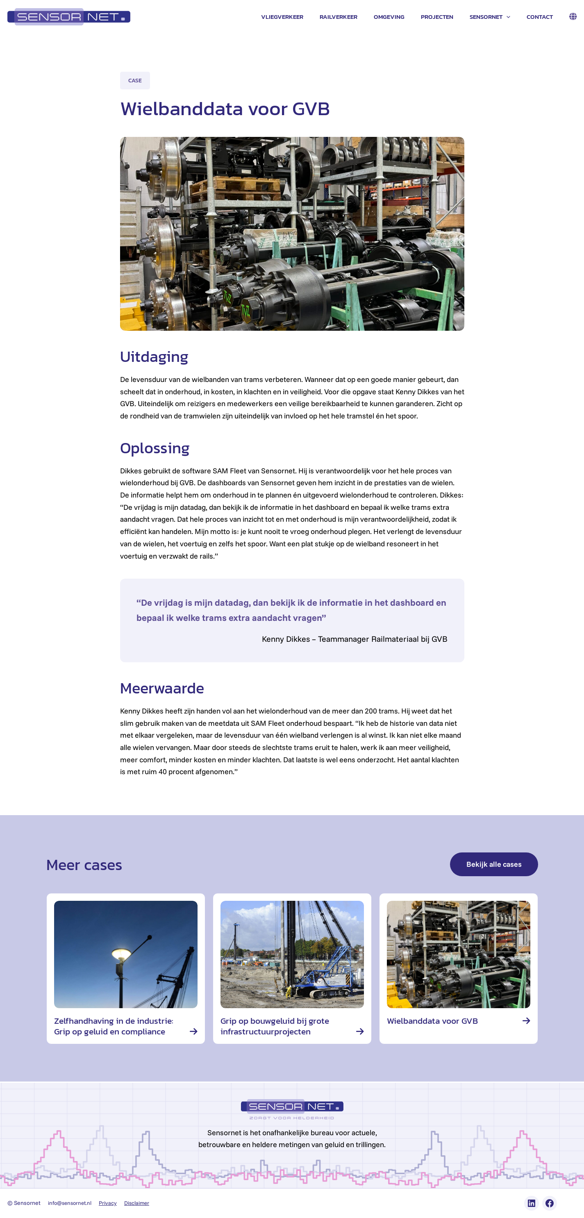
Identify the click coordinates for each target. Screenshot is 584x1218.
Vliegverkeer (305, 16)
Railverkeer (357, 16)
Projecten (447, 16)
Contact (542, 16)
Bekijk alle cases (494, 864)
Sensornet (496, 16)
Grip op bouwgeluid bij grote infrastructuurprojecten (277, 1026)
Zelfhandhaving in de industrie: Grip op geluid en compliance (117, 1026)
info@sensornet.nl (71, 1203)
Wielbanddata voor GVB (435, 1021)
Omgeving (403, 16)
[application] (512, 16)
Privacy (111, 1203)
